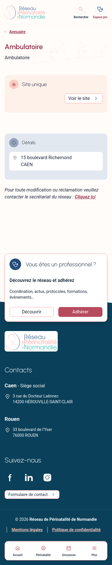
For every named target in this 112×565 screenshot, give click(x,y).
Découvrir (32, 312)
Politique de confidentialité (76, 529)
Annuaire (17, 31)
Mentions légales (27, 529)
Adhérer (80, 312)
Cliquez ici (85, 197)
